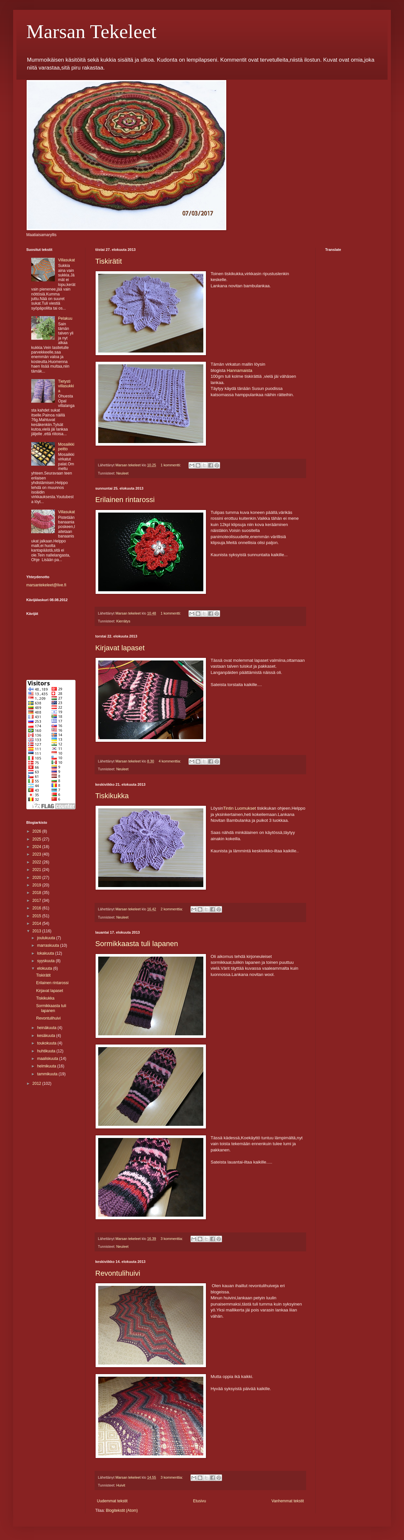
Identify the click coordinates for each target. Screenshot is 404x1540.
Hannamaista (239, 370)
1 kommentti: (171, 465)
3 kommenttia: (172, 1239)
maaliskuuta (48, 1058)
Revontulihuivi (117, 1273)
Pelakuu (65, 318)
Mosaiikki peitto (66, 446)
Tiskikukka (112, 796)
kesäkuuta (46, 1035)
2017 (37, 900)
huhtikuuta (46, 1051)
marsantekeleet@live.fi (46, 585)
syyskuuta (46, 961)
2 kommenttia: (172, 909)
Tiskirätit (108, 261)
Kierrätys (123, 621)
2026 (37, 831)
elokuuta (45, 968)
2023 (37, 854)
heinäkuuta (47, 1027)
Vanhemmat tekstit (288, 1501)
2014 (37, 923)
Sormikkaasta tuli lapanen (136, 944)
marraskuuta (48, 945)
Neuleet (122, 473)
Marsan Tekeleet (91, 31)
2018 (37, 892)
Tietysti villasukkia (66, 386)
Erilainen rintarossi (125, 500)
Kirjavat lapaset (120, 648)
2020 (37, 877)
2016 (37, 908)
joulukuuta (46, 938)
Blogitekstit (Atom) (122, 1510)
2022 (37, 862)
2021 (37, 869)
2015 (37, 916)
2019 (37, 885)
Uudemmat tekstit (112, 1501)
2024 (37, 846)
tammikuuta (47, 1074)
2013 (37, 931)
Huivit (120, 1485)
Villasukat (66, 260)
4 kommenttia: (170, 761)
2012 (37, 1083)
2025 (37, 839)
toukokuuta (47, 1043)
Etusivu (199, 1501)
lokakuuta (46, 953)
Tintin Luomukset (239, 808)
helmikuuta (47, 1066)
